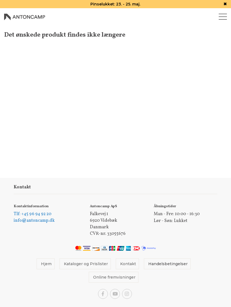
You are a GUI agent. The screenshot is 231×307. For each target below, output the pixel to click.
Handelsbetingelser (168, 263)
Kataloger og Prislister (86, 263)
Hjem (46, 263)
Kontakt (128, 263)
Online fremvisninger (114, 277)
